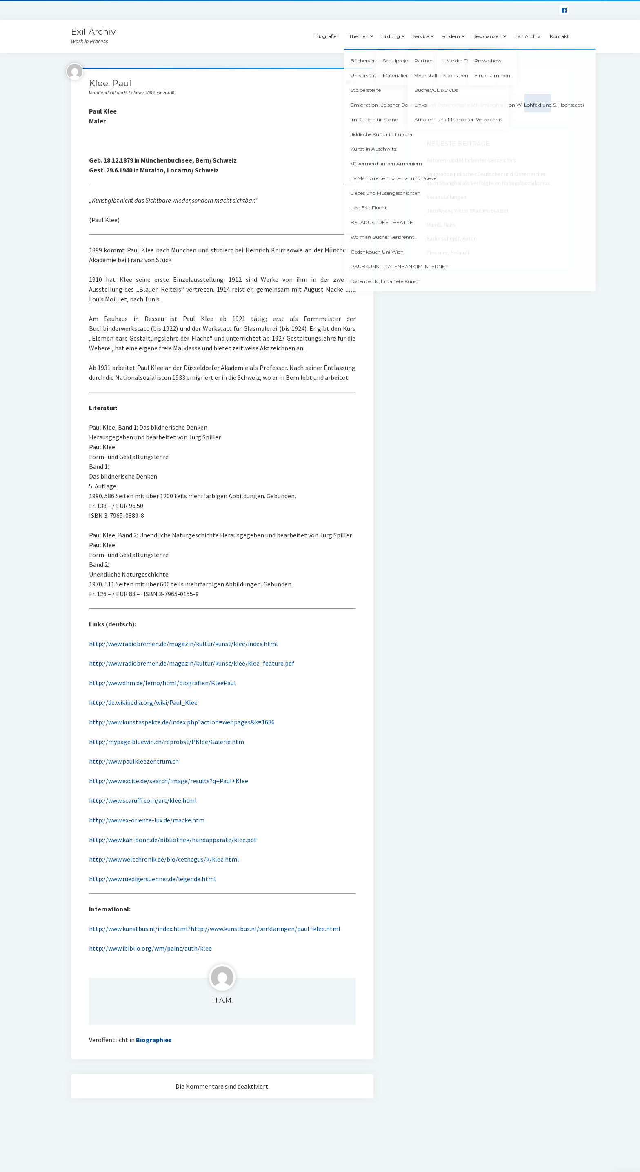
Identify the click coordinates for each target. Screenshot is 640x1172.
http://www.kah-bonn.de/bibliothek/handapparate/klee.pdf (172, 840)
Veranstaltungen (447, 197)
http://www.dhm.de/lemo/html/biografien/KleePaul (162, 683)
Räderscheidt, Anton (452, 238)
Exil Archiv (93, 32)
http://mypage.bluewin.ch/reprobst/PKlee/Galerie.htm (166, 742)
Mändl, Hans (441, 224)
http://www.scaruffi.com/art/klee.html (143, 800)
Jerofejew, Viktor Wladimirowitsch (468, 210)
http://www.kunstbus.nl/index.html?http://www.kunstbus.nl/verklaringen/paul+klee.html (214, 929)
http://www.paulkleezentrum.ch (134, 761)
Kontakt (559, 36)
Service (421, 36)
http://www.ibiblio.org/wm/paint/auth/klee (150, 948)
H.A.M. (222, 1000)
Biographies (154, 1040)
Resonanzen (487, 36)
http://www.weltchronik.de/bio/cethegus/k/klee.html (164, 859)
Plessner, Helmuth (449, 252)
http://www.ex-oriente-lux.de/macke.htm (146, 820)
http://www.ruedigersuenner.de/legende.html (152, 879)
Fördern (451, 36)
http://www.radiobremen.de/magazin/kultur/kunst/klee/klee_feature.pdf (191, 663)
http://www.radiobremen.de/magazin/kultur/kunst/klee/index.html (183, 643)
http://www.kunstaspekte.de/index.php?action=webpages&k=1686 (182, 722)
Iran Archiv (527, 36)
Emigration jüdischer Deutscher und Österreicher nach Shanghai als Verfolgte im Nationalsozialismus (488, 178)
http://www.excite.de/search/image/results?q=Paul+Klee (168, 781)
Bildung (390, 36)
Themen (359, 36)
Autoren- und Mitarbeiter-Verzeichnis (471, 160)
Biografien (327, 36)
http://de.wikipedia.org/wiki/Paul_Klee (143, 702)
